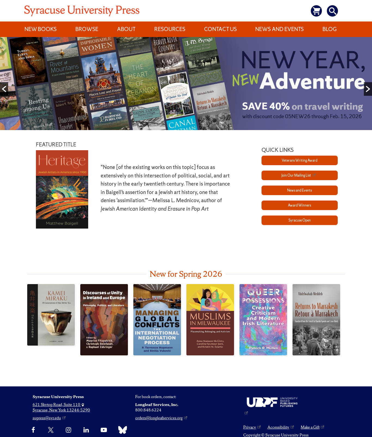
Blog (329, 29)
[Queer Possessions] (263, 319)
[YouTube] (104, 430)
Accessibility (278, 427)
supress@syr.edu (47, 418)
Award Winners (299, 205)
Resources (169, 29)
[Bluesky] (121, 430)
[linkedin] (86, 430)
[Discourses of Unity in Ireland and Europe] (104, 319)
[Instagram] (68, 430)
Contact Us (220, 29)
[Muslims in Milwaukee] (210, 320)
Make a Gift (310, 427)
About (126, 29)
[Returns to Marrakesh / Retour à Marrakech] (316, 320)
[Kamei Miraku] (51, 315)
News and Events (279, 29)
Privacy (249, 427)
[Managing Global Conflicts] (157, 319)
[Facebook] (33, 430)
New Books (40, 29)
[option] (186, 85)
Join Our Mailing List (296, 175)
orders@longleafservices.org (159, 418)
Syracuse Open (299, 220)
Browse (86, 29)
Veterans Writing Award (299, 160)
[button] (4, 89)
